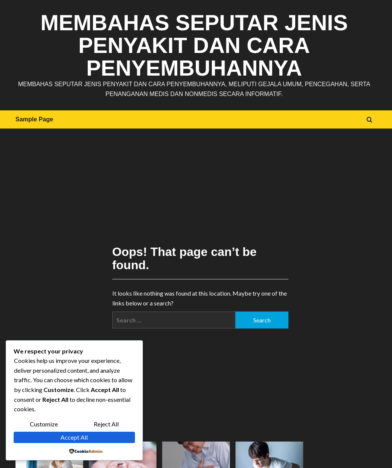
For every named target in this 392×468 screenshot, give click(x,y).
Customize (44, 424)
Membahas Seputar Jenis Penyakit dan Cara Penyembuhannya (194, 45)
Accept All (74, 437)
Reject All (106, 424)
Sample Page (34, 119)
